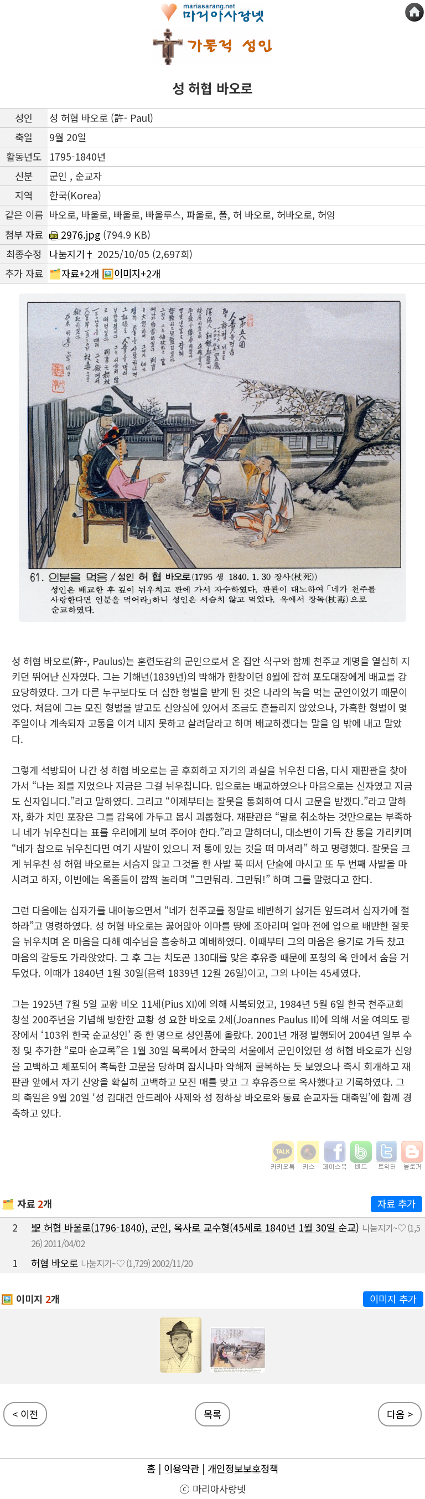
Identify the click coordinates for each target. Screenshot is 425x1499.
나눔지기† (72, 254)
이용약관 (181, 1468)
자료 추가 (396, 1203)
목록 (212, 1414)
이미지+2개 (137, 273)
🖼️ (7, 1299)
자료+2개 (80, 273)
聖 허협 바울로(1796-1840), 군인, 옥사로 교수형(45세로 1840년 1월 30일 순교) (196, 1227)
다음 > (400, 1414)
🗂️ (8, 1203)
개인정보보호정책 (243, 1468)
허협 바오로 (56, 1263)
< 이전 (25, 1414)
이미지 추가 (393, 1299)
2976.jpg (74, 234)
